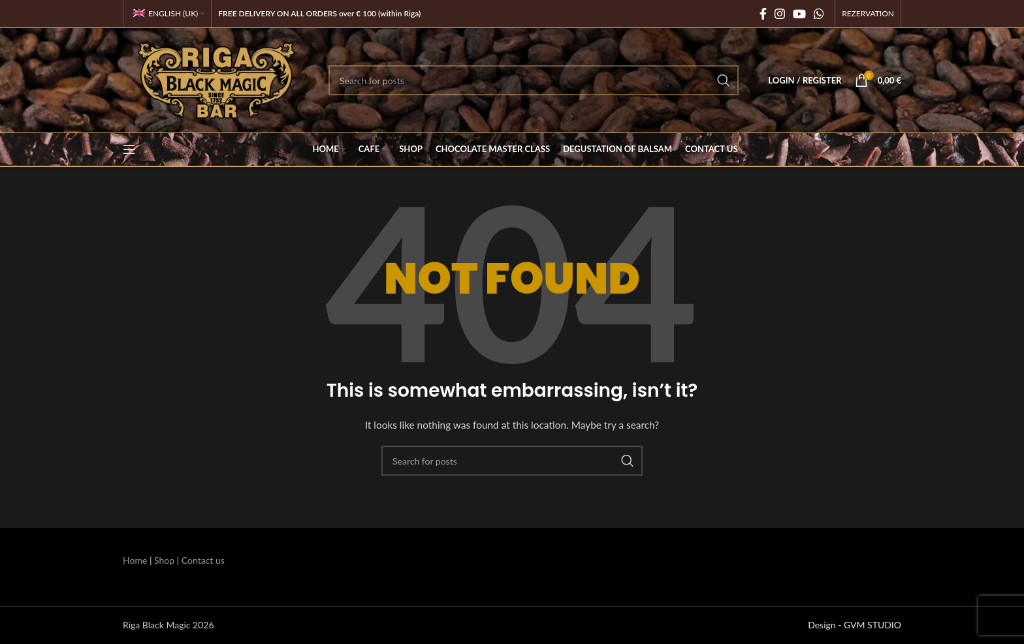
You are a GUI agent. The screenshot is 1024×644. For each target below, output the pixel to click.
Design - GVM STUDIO (854, 624)
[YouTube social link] (799, 13)
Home (135, 560)
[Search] (533, 80)
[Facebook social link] (763, 13)
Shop (164, 560)
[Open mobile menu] (129, 149)
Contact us (203, 560)
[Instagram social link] (780, 13)
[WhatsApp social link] (819, 13)
